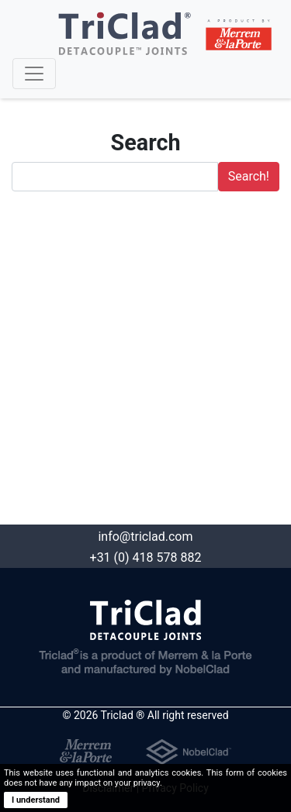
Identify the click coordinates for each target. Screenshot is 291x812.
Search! (248, 176)
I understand (36, 800)
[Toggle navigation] (34, 73)
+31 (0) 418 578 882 (146, 557)
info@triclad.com (145, 536)
